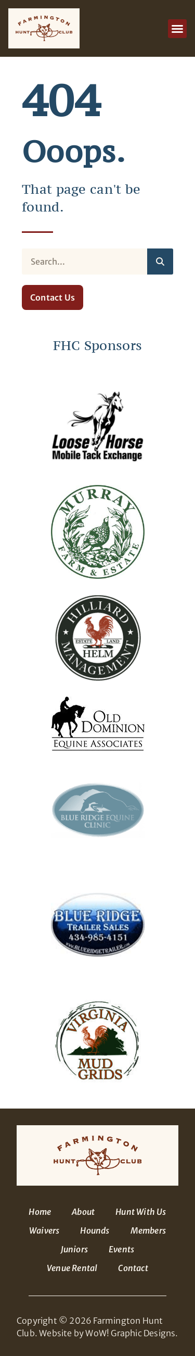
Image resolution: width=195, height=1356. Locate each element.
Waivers (44, 1230)
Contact (133, 1268)
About (83, 1211)
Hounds (94, 1230)
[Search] (160, 261)
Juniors (74, 1249)
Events (121, 1249)
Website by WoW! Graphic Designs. (108, 1333)
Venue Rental (72, 1268)
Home (40, 1211)
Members (148, 1230)
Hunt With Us (140, 1211)
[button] (177, 28)
